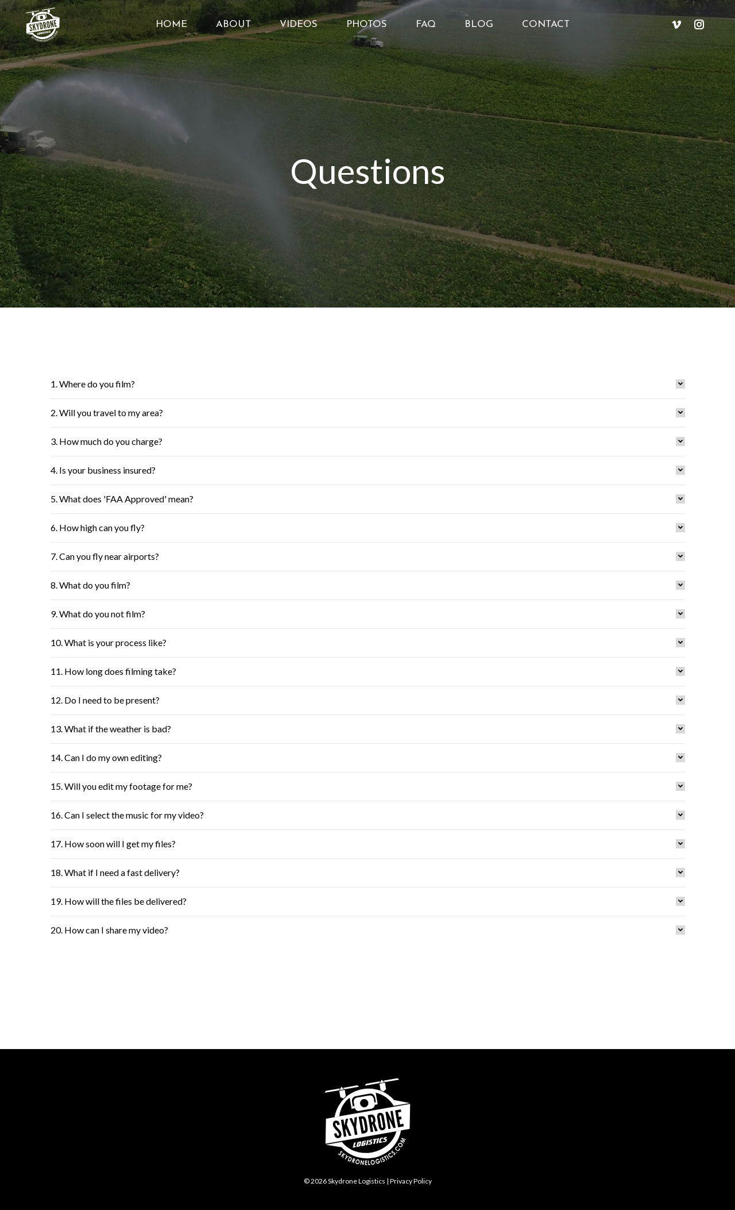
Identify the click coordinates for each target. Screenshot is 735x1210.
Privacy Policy (411, 1181)
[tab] (368, 384)
